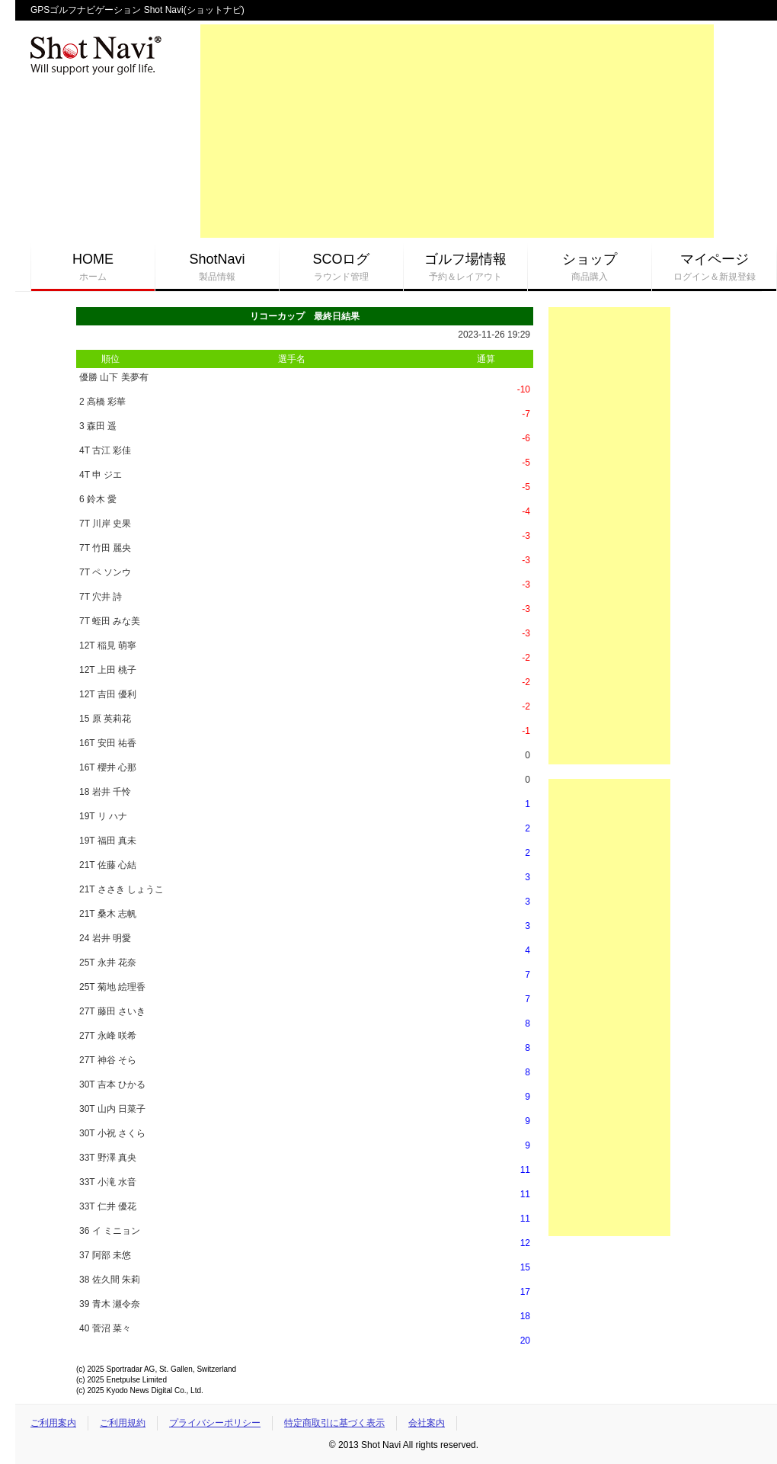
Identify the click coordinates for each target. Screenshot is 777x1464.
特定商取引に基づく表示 (334, 1423)
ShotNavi (217, 267)
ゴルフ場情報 (465, 267)
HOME (93, 267)
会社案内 (426, 1423)
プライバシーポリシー (215, 1423)
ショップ (589, 267)
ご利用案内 (53, 1423)
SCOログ (341, 267)
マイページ (714, 267)
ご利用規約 (122, 1423)
